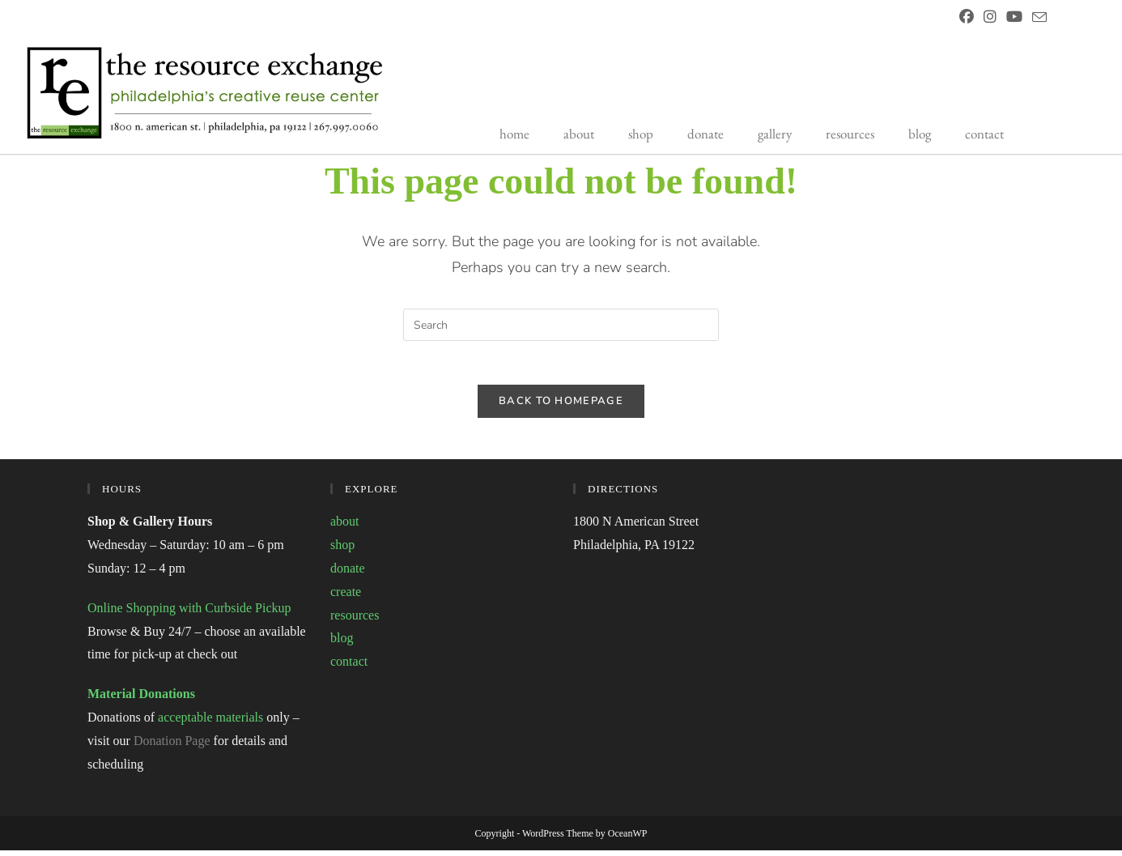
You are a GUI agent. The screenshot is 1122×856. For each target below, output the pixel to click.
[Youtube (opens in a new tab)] (1014, 18)
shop (640, 134)
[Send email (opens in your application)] (1037, 18)
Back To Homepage (561, 406)
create (345, 597)
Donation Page (172, 746)
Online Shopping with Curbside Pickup (189, 613)
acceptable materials (210, 723)
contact (984, 134)
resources (850, 134)
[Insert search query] (561, 325)
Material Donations (141, 699)
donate (705, 134)
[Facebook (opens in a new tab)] (966, 18)
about (578, 134)
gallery (775, 134)
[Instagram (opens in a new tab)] (990, 18)
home (514, 134)
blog (919, 134)
